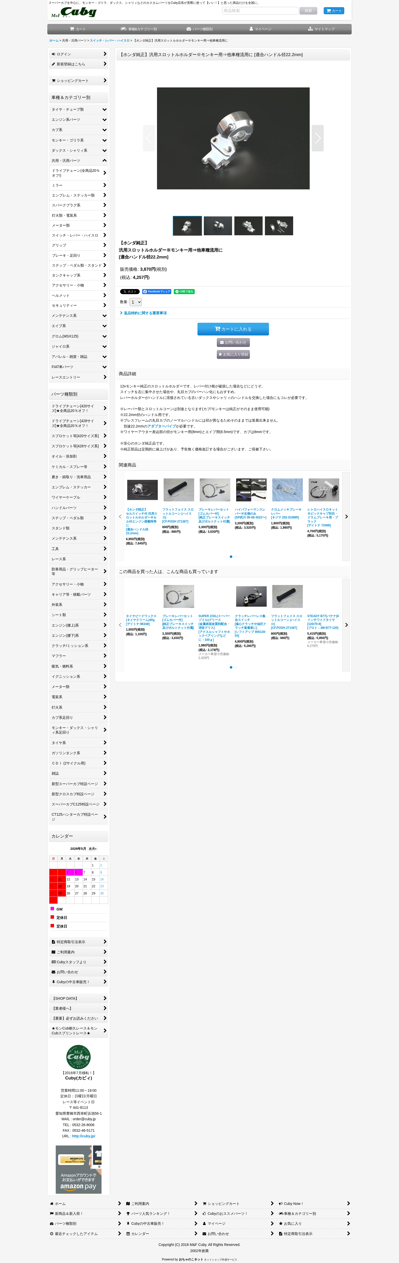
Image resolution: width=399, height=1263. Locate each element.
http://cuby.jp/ (83, 1136)
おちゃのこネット (191, 1259)
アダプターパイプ (161, 426)
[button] (321, 29)
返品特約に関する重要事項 (143, 313)
